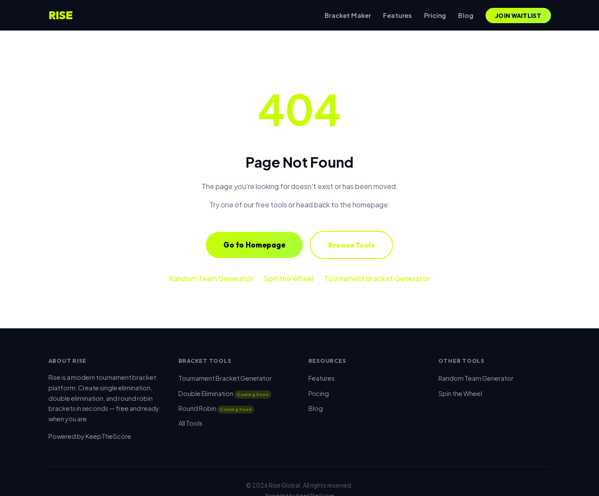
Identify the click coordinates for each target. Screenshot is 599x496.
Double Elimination (224, 393)
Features (397, 15)
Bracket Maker (348, 15)
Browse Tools (351, 244)
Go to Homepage (254, 244)
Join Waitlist (518, 16)
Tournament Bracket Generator (377, 278)
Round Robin (216, 408)
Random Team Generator (211, 278)
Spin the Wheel (289, 278)
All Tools (190, 423)
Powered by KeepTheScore (89, 436)
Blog (465, 15)
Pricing (435, 15)
